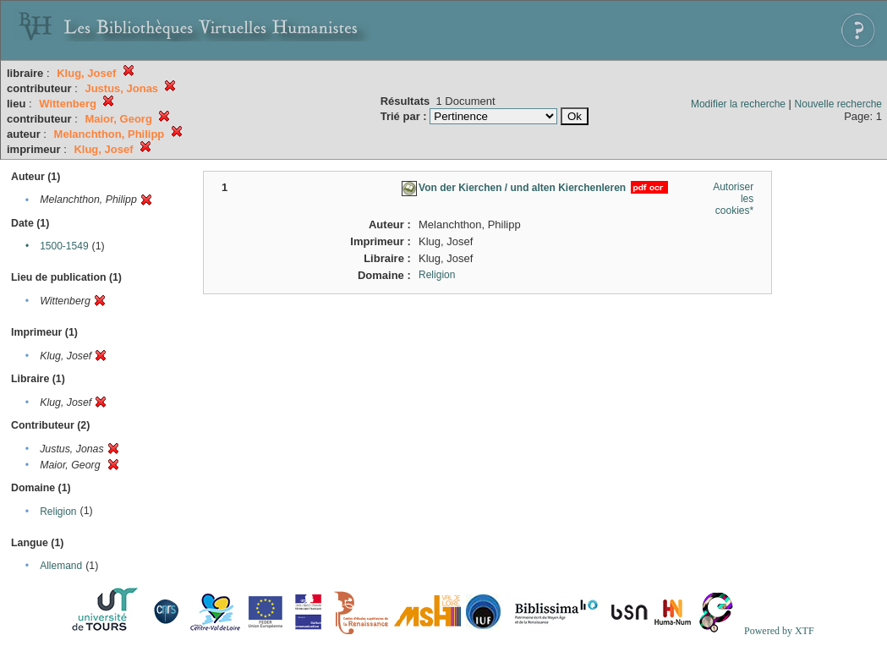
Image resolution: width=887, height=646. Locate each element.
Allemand (61, 566)
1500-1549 (64, 246)
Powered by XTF (779, 631)
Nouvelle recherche (838, 104)
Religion (58, 511)
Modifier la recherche (738, 104)
